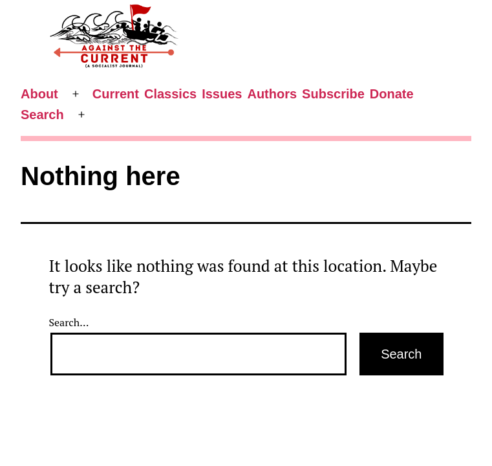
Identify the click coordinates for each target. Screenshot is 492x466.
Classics (170, 94)
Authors (272, 94)
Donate (392, 94)
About (39, 94)
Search (42, 114)
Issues (222, 94)
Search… (69, 322)
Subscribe (333, 94)
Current (115, 94)
